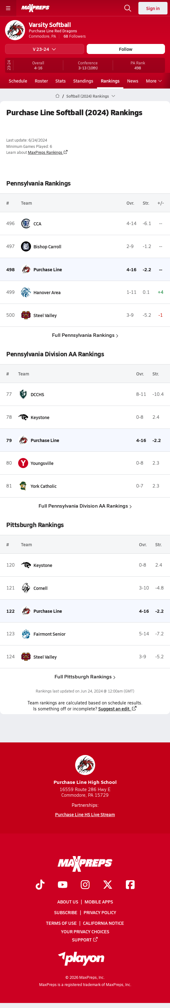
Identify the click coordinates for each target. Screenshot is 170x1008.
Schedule (18, 81)
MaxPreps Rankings (48, 152)
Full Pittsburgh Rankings (85, 676)
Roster (41, 81)
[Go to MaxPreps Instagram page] (85, 885)
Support (85, 939)
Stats (60, 81)
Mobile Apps (99, 901)
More (153, 81)
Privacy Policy (100, 912)
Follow (125, 49)
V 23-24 (44, 49)
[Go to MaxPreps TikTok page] (40, 885)
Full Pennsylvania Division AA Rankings (85, 505)
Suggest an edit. (117, 708)
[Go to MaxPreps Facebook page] (130, 885)
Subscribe (65, 912)
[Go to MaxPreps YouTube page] (63, 885)
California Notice (103, 923)
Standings (83, 81)
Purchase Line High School (85, 770)
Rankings (110, 81)
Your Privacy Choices (85, 931)
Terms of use (61, 923)
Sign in (153, 8)
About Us (67, 901)
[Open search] (128, 8)
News (132, 81)
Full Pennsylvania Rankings (85, 334)
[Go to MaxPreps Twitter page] (108, 885)
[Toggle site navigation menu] (8, 8)
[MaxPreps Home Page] (57, 96)
